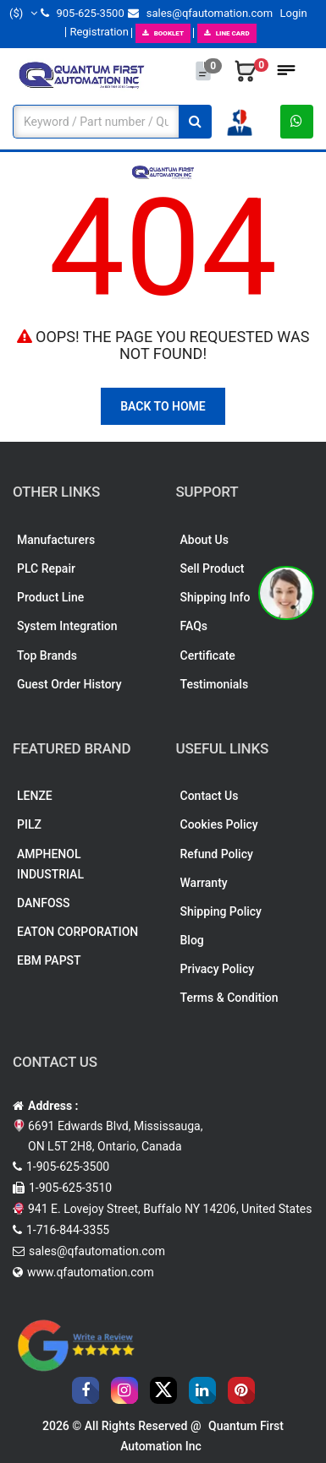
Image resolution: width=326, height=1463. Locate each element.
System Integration (67, 626)
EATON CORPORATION (77, 931)
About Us (204, 540)
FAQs (194, 626)
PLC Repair (46, 568)
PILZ (29, 824)
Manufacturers (56, 540)
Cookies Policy (219, 824)
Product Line (50, 597)
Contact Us (209, 795)
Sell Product (212, 568)
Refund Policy (216, 854)
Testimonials (214, 684)
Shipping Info (215, 597)
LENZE (34, 795)
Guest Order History (69, 684)
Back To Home (163, 406)
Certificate (207, 655)
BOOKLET (163, 33)
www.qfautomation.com (90, 1272)
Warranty (204, 882)
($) (23, 13)
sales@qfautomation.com (200, 13)
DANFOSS (43, 903)
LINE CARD (227, 33)
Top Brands (47, 655)
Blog (192, 940)
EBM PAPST (49, 960)
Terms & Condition (229, 997)
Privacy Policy (217, 969)
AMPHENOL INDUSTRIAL (50, 864)
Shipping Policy (221, 911)
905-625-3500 (82, 13)
